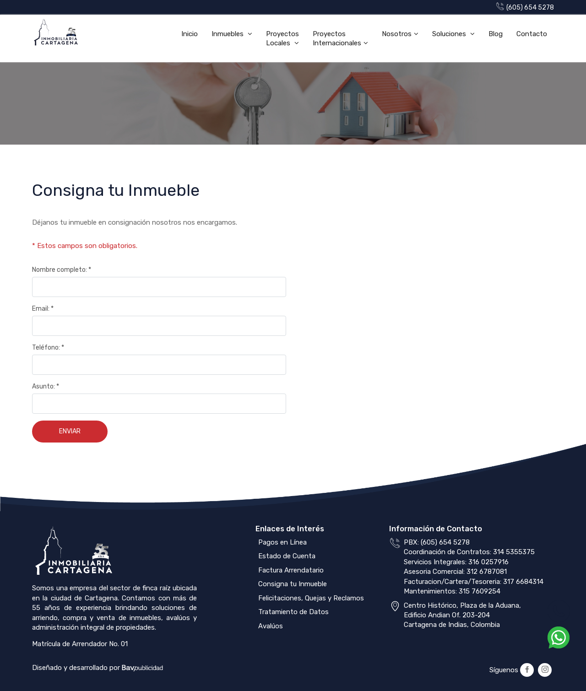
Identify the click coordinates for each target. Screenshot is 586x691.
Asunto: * (45, 386)
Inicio (189, 34)
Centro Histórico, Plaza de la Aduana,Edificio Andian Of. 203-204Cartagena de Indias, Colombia (462, 615)
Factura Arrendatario (290, 570)
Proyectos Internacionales (337, 38)
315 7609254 (479, 591)
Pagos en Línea (281, 542)
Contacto (531, 34)
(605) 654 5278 (525, 7)
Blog (495, 34)
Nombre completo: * (61, 270)
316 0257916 (488, 562)
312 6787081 (487, 571)
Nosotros (397, 34)
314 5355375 (514, 552)
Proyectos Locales (282, 38)
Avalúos (269, 626)
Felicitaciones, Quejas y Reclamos (310, 598)
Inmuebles (228, 34)
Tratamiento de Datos (292, 612)
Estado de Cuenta (285, 556)
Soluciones (450, 34)
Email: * (43, 309)
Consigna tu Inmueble (291, 584)
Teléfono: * (48, 347)
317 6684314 (523, 582)
